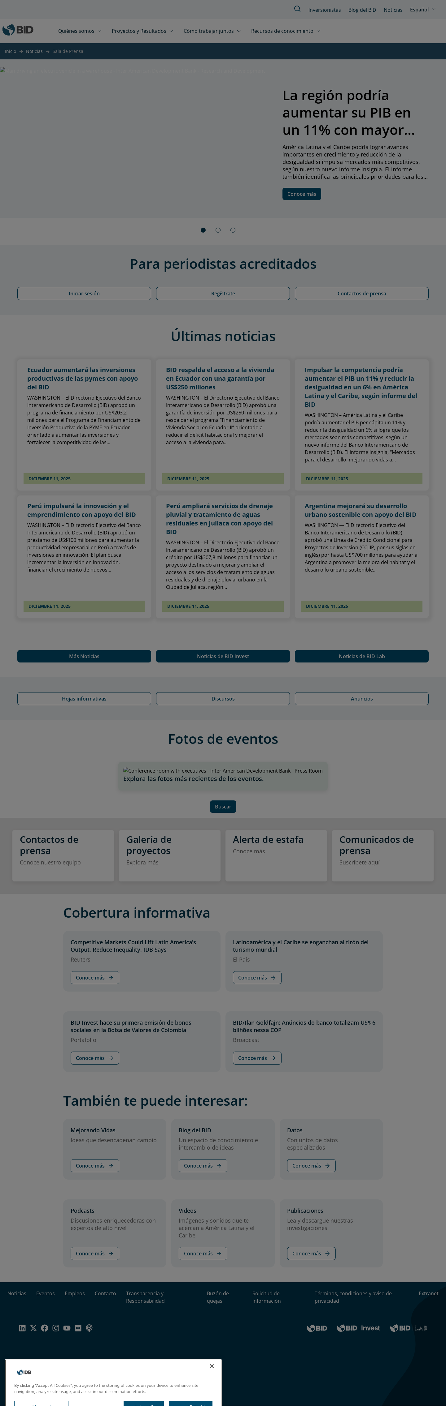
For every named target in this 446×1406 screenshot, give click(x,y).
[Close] (212, 1374)
